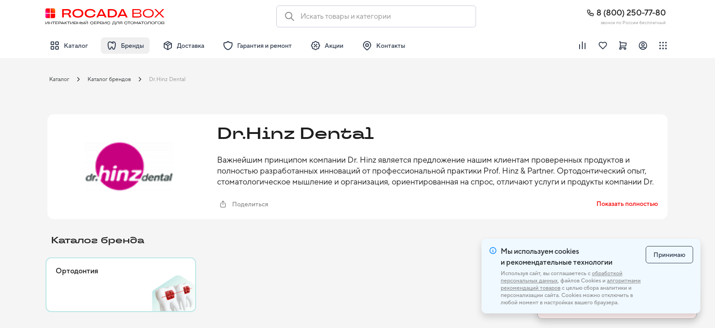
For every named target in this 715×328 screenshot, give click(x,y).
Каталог (59, 79)
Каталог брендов (109, 79)
